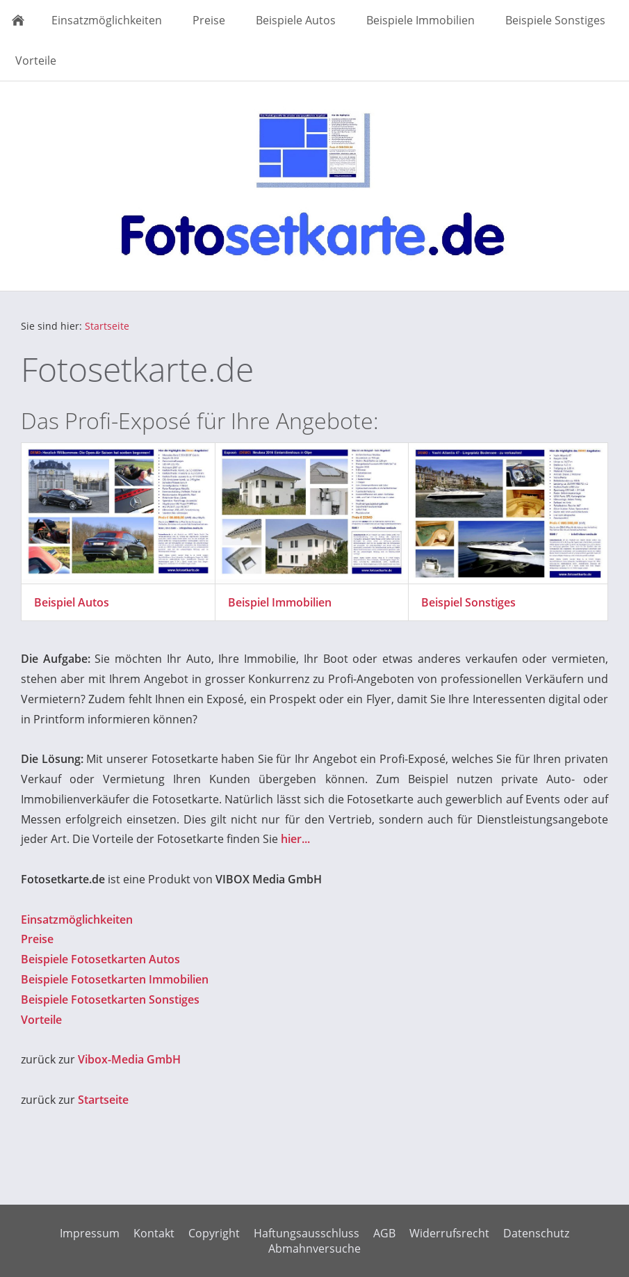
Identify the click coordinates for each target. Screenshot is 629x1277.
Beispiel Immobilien (280, 602)
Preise (37, 939)
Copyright (214, 1233)
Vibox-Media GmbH (129, 1059)
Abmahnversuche (314, 1248)
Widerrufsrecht (449, 1233)
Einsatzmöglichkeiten (77, 919)
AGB (384, 1233)
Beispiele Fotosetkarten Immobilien (115, 979)
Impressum (90, 1233)
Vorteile (41, 1019)
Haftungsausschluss (306, 1233)
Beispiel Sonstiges (468, 602)
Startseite (107, 325)
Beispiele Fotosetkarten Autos (100, 959)
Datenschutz (536, 1233)
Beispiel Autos (71, 602)
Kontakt (153, 1233)
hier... (295, 838)
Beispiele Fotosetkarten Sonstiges (110, 999)
